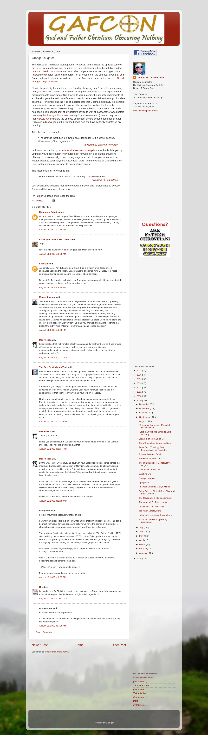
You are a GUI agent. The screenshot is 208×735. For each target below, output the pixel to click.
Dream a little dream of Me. (152, 439)
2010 (139, 396)
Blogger (110, 723)
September (145, 417)
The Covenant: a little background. (155, 498)
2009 (139, 400)
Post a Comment (44, 632)
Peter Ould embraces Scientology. (155, 515)
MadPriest (44, 340)
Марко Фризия (47, 297)
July (141, 527)
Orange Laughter (147, 478)
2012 (139, 387)
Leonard (43, 263)
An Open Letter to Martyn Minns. (154, 487)
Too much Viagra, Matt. (150, 511)
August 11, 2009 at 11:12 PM (53, 357)
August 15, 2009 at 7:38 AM (52, 626)
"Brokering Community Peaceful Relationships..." (154, 426)
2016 (139, 375)
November (144, 408)
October (143, 412)
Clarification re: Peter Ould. (152, 506)
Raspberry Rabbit (48, 212)
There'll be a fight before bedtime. (155, 443)
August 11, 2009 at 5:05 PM (52, 330)
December (144, 404)
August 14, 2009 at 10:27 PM (53, 598)
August (143, 421)
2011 (139, 392)
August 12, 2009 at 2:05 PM (52, 577)
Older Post (118, 645)
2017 (139, 370)
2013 (139, 383)
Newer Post (40, 645)
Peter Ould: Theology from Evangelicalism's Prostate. (153, 448)
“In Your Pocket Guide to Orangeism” (78, 150)
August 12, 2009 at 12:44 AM (53, 449)
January (143, 553)
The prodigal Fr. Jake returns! (153, 502)
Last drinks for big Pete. (150, 469)
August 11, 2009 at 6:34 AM (52, 287)
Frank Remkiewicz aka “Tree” (54, 239)
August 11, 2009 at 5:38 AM (52, 254)
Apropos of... (145, 482)
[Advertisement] (79, 681)
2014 (139, 379)
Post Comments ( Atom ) (57, 652)
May (141, 536)
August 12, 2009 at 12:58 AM (53, 501)
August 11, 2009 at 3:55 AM (52, 229)
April (141, 540)
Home (79, 645)
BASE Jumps (45, 118)
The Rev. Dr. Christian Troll (53, 367)
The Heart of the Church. (151, 458)
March (142, 544)
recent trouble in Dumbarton (47, 71)
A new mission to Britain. (151, 454)
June (142, 531)
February (144, 548)
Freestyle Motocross (57, 115)
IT (40, 587)
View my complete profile (145, 110)
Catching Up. (145, 474)
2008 (139, 558)
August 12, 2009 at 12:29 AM (53, 421)
